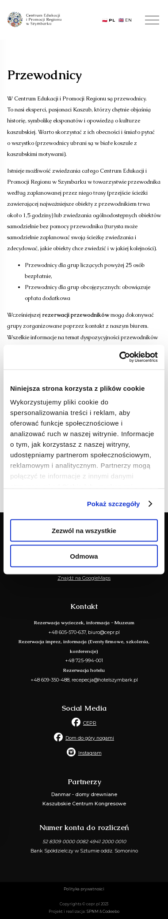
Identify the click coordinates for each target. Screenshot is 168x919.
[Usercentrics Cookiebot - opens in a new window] (120, 357)
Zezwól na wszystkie (84, 530)
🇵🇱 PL (108, 20)
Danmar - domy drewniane (84, 794)
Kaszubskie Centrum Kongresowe (84, 804)
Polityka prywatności (84, 889)
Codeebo (111, 911)
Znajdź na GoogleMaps (84, 578)
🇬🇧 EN (125, 20)
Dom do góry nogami (89, 738)
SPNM (93, 911)
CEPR (89, 723)
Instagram (90, 753)
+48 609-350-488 (50, 680)
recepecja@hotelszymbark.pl (105, 680)
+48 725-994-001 (84, 660)
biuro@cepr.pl (104, 632)
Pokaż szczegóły (113, 504)
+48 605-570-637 (67, 632)
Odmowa (84, 556)
